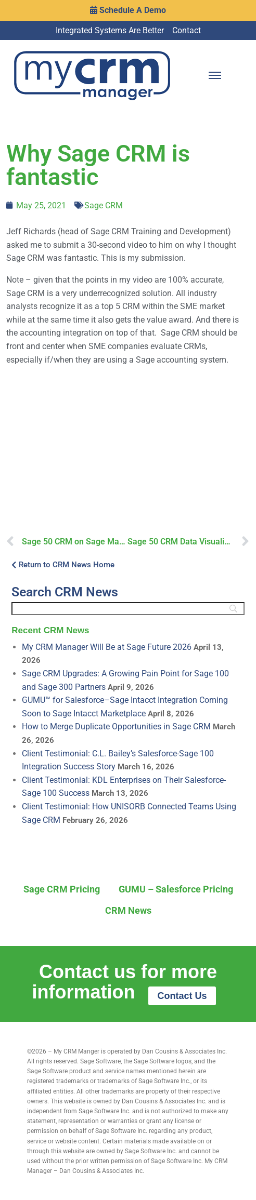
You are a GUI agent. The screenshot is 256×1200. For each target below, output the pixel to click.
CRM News (128, 910)
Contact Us (182, 996)
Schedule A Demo (128, 10)
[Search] (127, 608)
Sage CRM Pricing (61, 889)
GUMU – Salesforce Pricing (176, 889)
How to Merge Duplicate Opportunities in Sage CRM (116, 726)
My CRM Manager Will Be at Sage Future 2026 (106, 647)
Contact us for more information (124, 982)
